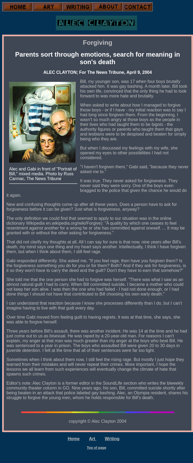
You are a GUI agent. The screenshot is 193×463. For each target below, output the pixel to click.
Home (74, 438)
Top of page (96, 448)
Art (92, 438)
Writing (112, 438)
